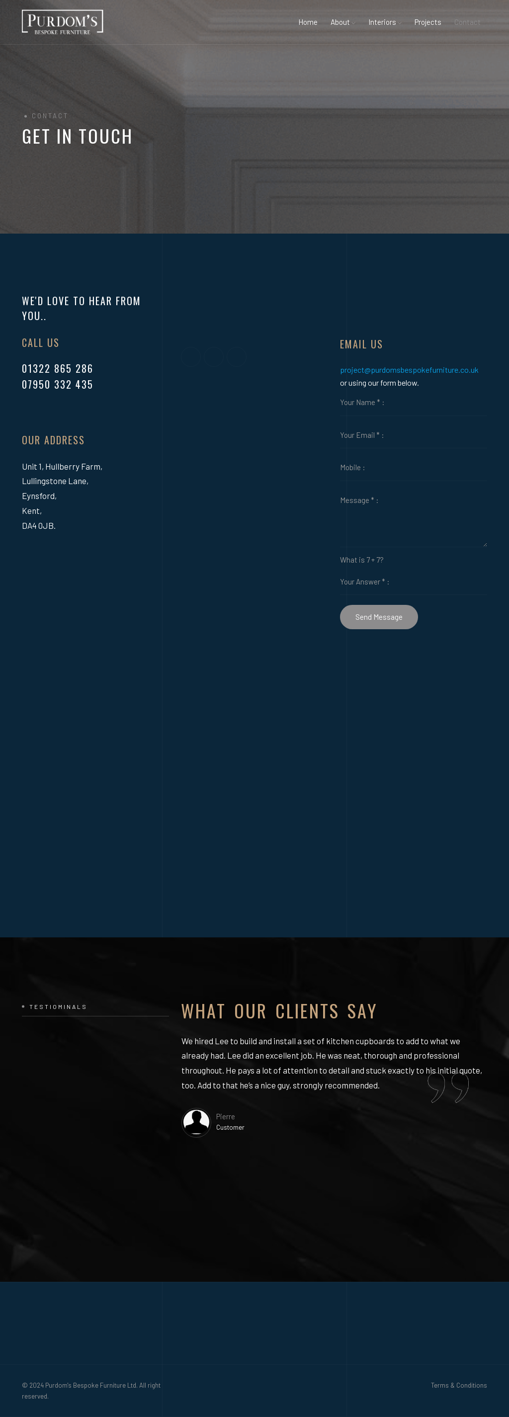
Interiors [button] (385, 21)
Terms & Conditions (459, 1385)
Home (308, 21)
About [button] (343, 21)
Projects (428, 21)
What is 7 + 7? (362, 559)
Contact (467, 21)
